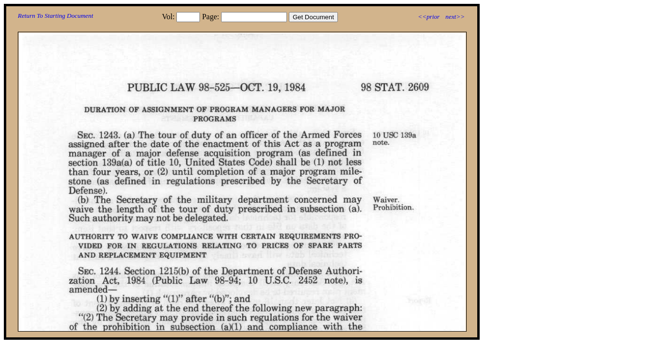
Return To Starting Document (55, 15)
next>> (455, 16)
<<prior (428, 16)
